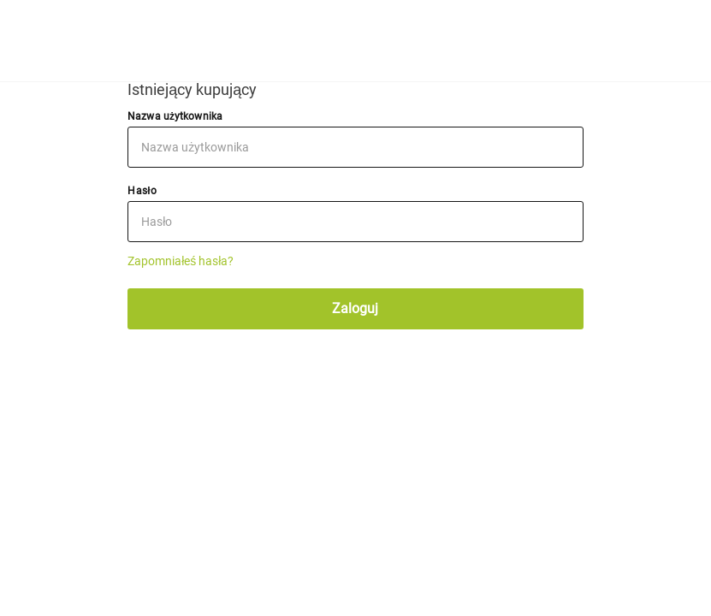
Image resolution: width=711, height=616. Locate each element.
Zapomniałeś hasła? (180, 261)
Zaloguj (355, 308)
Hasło (142, 191)
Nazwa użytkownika (174, 116)
